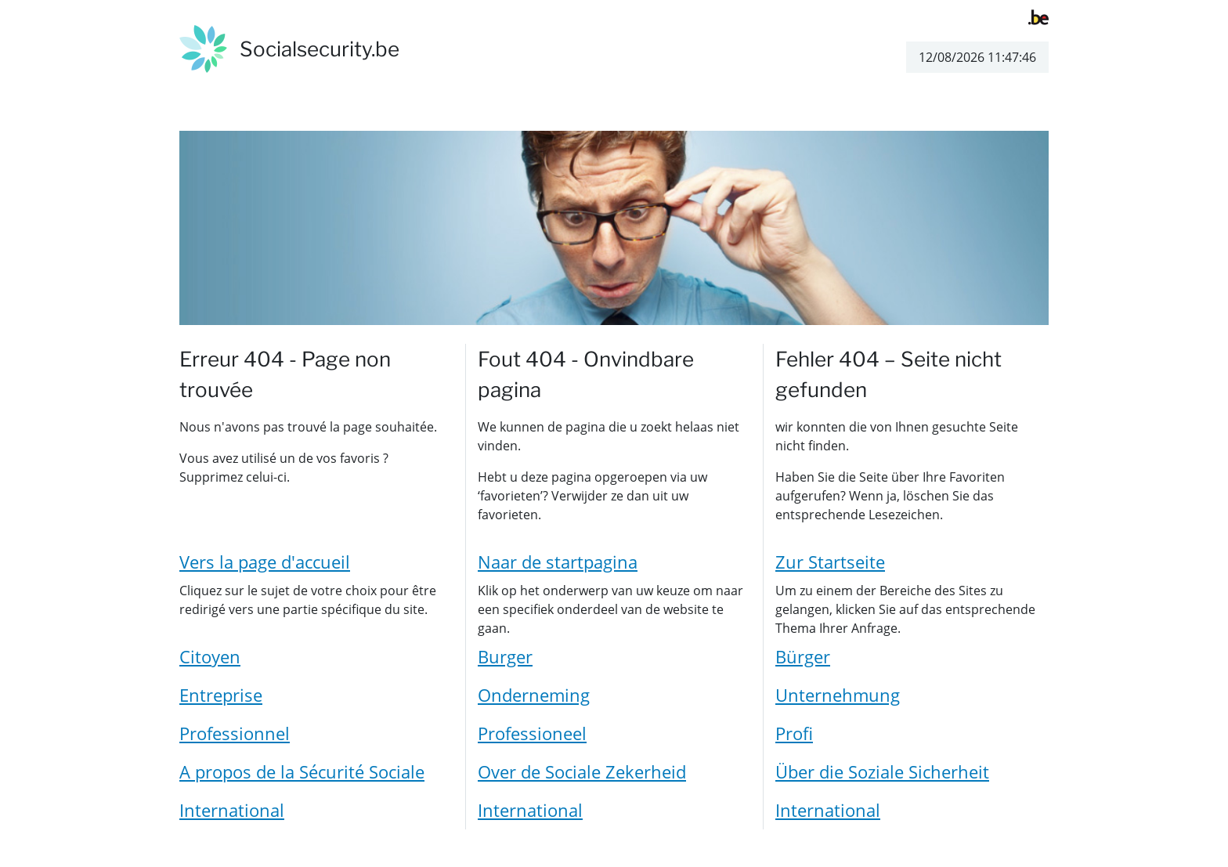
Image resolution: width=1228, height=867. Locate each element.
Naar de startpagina (557, 561)
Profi (794, 733)
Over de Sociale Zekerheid (582, 771)
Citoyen (209, 656)
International (231, 810)
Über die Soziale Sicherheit (882, 771)
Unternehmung (837, 694)
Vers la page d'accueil (264, 561)
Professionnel (234, 733)
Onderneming (534, 694)
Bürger (802, 656)
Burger (505, 656)
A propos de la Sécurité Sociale (301, 771)
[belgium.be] (1038, 15)
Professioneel (532, 733)
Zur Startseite (830, 561)
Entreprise (220, 694)
